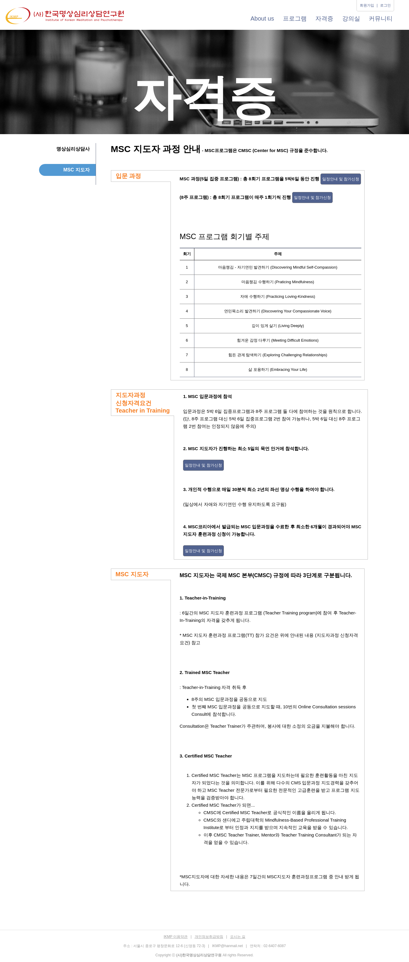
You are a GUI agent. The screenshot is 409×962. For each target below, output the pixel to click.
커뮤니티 (381, 18)
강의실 (351, 18)
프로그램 (295, 18)
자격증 (324, 18)
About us (262, 18)
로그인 (385, 5)
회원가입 (367, 5)
